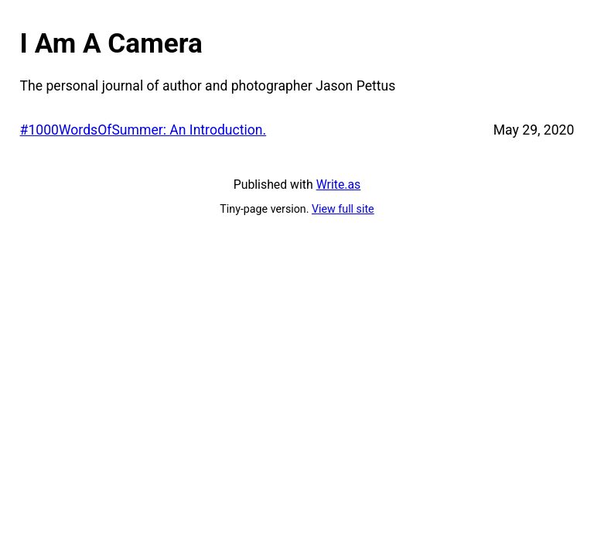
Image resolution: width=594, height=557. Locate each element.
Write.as (338, 184)
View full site (343, 209)
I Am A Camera (111, 43)
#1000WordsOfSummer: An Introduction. (143, 130)
